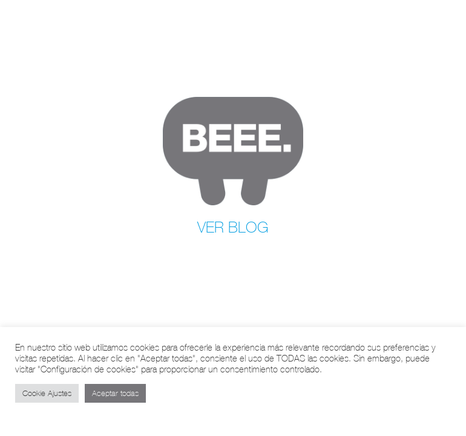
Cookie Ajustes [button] (46, 393)
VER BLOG (233, 227)
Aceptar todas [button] (115, 393)
